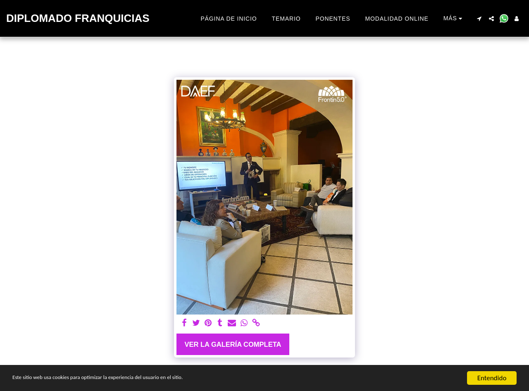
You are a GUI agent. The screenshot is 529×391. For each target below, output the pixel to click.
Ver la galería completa (232, 344)
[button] (479, 18)
